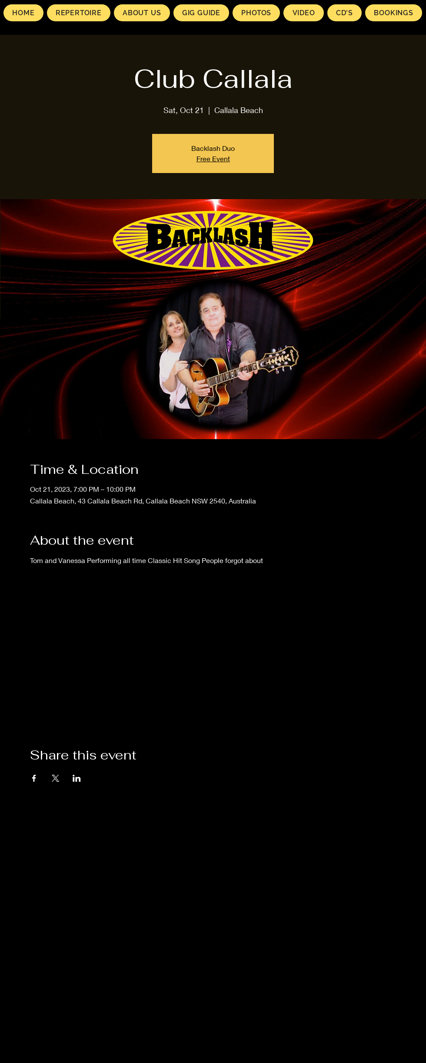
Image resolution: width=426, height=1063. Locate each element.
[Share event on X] (55, 778)
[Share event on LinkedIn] (77, 778)
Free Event (213, 158)
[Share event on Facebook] (34, 778)
